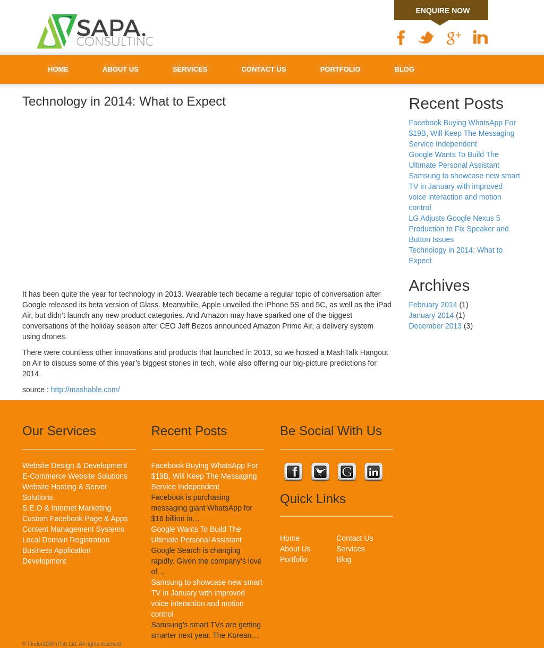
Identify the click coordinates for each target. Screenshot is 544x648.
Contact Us (263, 69)
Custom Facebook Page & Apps (75, 518)
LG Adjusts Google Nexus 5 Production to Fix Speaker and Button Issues (459, 229)
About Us (121, 69)
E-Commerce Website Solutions (75, 476)
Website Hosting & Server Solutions (64, 492)
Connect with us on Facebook (293, 473)
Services (190, 69)
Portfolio (340, 69)
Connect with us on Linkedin (373, 473)
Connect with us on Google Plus (346, 473)
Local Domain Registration (65, 539)
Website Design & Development (74, 465)
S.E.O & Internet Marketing (66, 508)
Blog (405, 69)
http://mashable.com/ (85, 389)
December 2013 (435, 326)
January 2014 (431, 315)
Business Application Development (56, 555)
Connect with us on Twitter (320, 473)
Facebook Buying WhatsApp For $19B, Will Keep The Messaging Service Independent (462, 133)
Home (58, 69)
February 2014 (433, 304)
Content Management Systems (73, 529)
